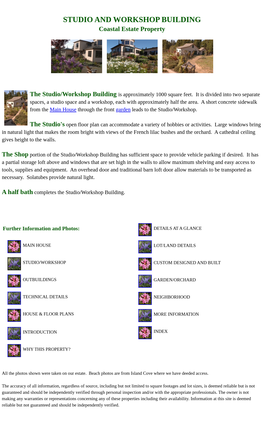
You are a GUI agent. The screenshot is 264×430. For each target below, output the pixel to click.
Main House (63, 109)
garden (123, 109)
